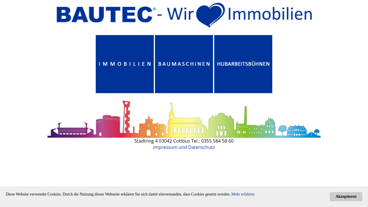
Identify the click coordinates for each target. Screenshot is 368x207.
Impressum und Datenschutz (184, 147)
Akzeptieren (346, 196)
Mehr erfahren (242, 194)
